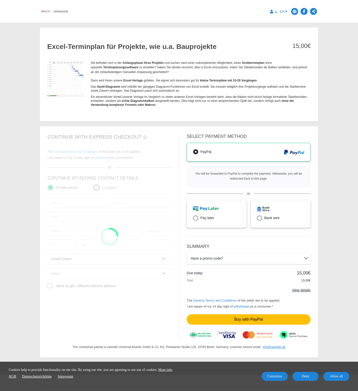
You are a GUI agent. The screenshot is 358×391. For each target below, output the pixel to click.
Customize (274, 376)
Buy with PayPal (248, 319)
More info (165, 370)
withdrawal (241, 306)
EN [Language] (283, 11)
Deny (305, 376)
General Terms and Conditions (215, 300)
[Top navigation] (273, 12)
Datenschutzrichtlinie (37, 376)
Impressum (65, 376)
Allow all (336, 376)
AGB (12, 376)
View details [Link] (301, 290)
